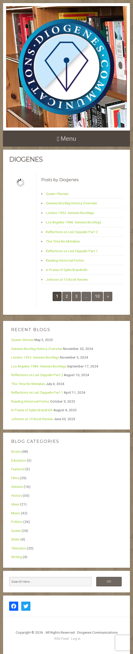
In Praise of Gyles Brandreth (66, 270)
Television (18, 548)
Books (16, 451)
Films (15, 478)
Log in (75, 638)
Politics (17, 522)
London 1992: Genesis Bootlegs (70, 213)
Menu (68, 138)
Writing (16, 557)
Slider (15, 539)
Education (18, 460)
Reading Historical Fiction (65, 260)
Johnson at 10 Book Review (67, 279)
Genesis (17, 487)
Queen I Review (57, 194)
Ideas (15, 504)
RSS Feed (61, 638)
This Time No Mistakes (63, 241)
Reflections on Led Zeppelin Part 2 (72, 232)
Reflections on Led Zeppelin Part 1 (72, 251)
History (16, 495)
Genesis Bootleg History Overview (71, 203)
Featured (18, 469)
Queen (16, 531)
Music (15, 513)
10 (97, 296)
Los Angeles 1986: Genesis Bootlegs (73, 222)
